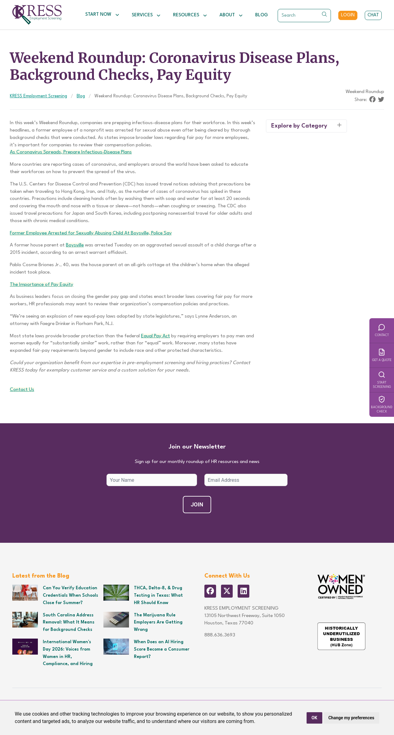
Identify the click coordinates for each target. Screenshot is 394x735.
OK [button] (314, 717)
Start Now (102, 14)
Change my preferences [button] (351, 717)
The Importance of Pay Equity (41, 284)
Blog (261, 15)
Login (348, 15)
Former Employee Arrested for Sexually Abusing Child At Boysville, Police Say (91, 233)
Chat (373, 15)
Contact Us (22, 389)
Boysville (75, 245)
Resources (190, 15)
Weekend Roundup (365, 91)
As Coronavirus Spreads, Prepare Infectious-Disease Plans (71, 152)
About (231, 15)
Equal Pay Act (155, 336)
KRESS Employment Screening (38, 96)
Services (146, 15)
